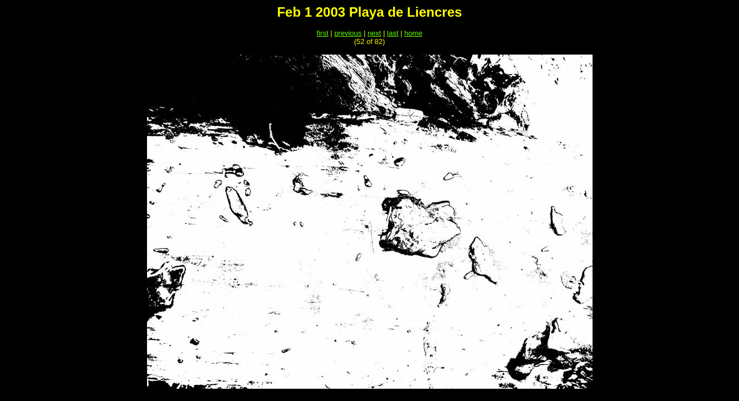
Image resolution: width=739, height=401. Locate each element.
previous (347, 33)
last (392, 33)
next (374, 33)
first (323, 33)
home (413, 33)
